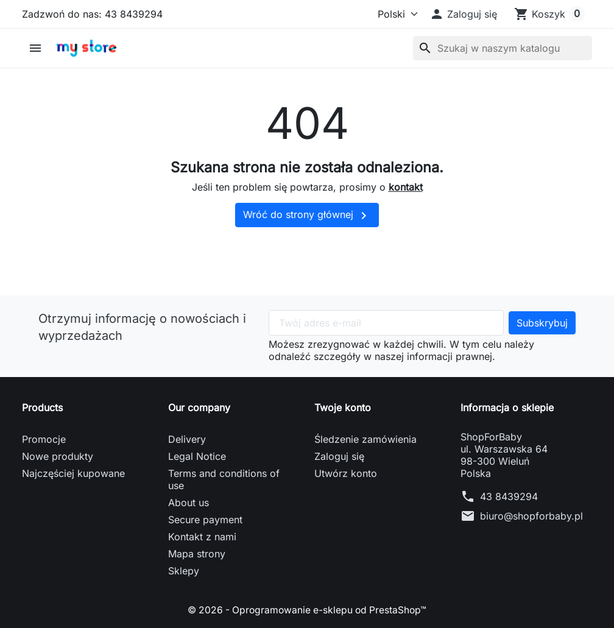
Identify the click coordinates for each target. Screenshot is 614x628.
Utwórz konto (345, 473)
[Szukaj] (502, 48)
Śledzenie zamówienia (365, 439)
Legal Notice (197, 456)
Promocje (44, 439)
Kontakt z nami (202, 537)
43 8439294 (509, 496)
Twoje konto (342, 407)
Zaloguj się (339, 456)
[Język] (392, 14)
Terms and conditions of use (224, 479)
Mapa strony (196, 554)
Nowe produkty (57, 456)
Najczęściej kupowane (73, 473)
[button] (463, 14)
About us (188, 502)
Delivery (187, 439)
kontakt (406, 187)
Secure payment (205, 519)
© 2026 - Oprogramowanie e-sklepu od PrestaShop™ (307, 610)
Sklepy (183, 571)
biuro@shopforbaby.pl (531, 516)
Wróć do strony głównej (307, 215)
